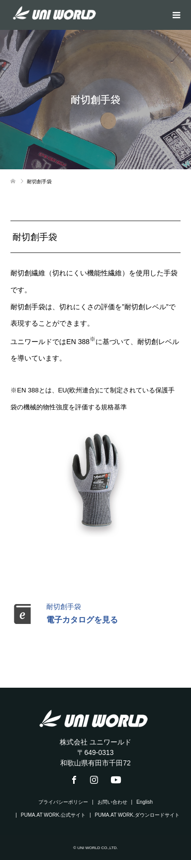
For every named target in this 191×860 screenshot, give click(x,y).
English (144, 802)
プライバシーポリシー (63, 802)
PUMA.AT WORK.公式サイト (53, 815)
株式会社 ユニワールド (95, 742)
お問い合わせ (112, 802)
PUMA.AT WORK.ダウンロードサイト (137, 815)
